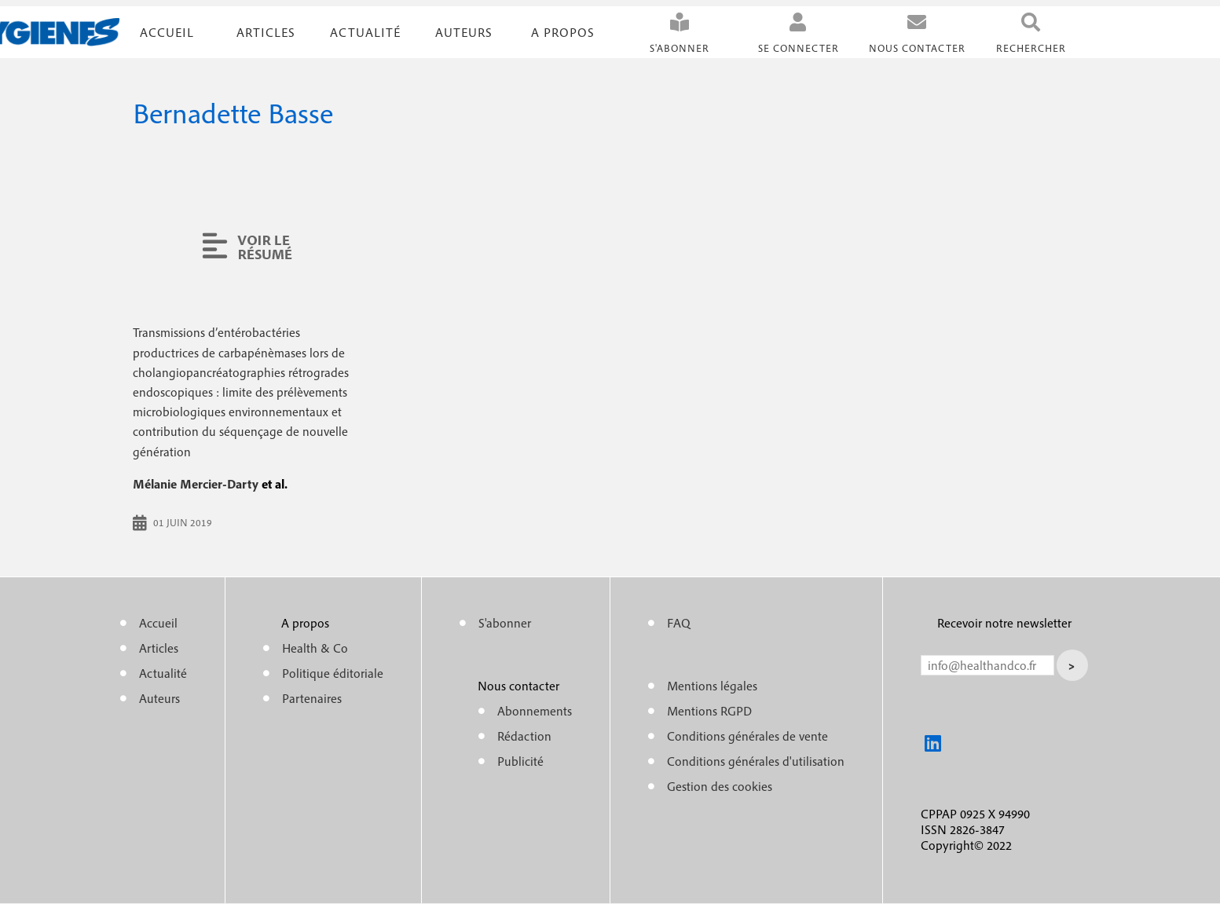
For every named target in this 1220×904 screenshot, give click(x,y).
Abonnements (534, 711)
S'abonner (679, 48)
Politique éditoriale (332, 673)
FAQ (679, 623)
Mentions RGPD (709, 711)
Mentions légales (712, 686)
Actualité (365, 32)
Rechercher (1031, 48)
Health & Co (315, 648)
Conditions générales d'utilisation (755, 761)
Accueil (167, 32)
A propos (563, 32)
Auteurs (464, 32)
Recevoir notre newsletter (1004, 623)
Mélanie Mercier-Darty (195, 484)
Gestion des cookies (719, 786)
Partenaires (312, 698)
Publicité (520, 761)
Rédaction (524, 736)
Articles (158, 648)
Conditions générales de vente (747, 736)
